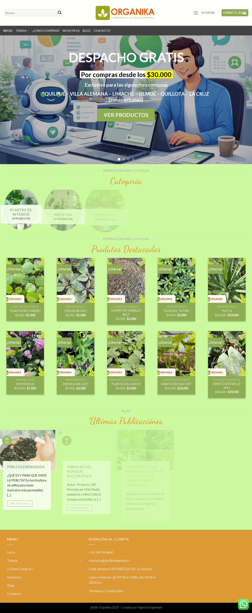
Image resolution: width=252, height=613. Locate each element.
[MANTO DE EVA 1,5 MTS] (227, 353)
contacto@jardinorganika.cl (109, 560)
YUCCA (227, 311)
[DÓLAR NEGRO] (75, 280)
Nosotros (71, 30)
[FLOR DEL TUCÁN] (176, 280)
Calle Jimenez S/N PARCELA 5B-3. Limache (120, 569)
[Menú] (195, 13)
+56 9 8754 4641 (101, 552)
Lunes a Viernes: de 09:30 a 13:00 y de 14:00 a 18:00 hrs (122, 580)
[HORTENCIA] (25, 353)
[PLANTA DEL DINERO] (25, 280)
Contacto (102, 30)
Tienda (22, 31)
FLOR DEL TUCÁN (176, 311)
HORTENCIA (25, 384)
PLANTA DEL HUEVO (126, 384)
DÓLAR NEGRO (76, 311)
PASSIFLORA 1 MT (76, 384)
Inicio (8, 30)
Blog (87, 30)
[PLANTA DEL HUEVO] (126, 353)
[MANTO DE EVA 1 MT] (176, 353)
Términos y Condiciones (106, 591)
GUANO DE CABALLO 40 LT (126, 312)
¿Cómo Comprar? (46, 30)
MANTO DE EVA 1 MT (176, 384)
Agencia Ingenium (150, 607)
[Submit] (59, 13)
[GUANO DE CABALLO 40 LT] (126, 280)
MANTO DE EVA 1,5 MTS (226, 386)
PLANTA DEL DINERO (25, 311)
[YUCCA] (227, 280)
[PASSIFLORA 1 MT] (75, 353)
